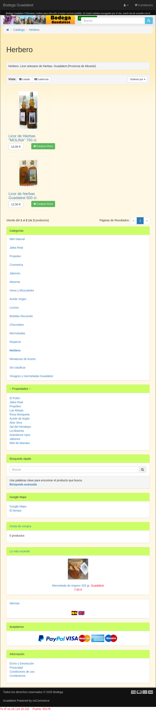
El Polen (15, 398)
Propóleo (15, 406)
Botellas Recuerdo (21, 316)
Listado (24, 79)
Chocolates (17, 324)
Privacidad (16, 667)
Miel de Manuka (20, 443)
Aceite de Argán (20, 418)
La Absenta (17, 430)
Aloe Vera (16, 422)
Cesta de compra (20, 526)
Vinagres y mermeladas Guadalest (31, 376)
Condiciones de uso (22, 671)
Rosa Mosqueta (19, 414)
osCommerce (41, 700)
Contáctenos (18, 675)
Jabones (15, 273)
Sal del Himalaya (20, 426)
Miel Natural (17, 239)
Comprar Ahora (43, 146)
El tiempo (15, 510)
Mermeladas (17, 333)
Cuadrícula (41, 79)
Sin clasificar (18, 367)
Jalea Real (16, 247)
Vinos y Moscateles (22, 290)
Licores (14, 307)
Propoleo (15, 256)
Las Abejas (17, 410)
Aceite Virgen (18, 299)
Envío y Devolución (22, 663)
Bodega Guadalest (18, 5)
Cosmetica (16, 264)
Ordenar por (137, 79)
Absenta (15, 282)
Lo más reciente (20, 551)
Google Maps (18, 506)
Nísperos (15, 341)
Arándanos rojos (20, 434)
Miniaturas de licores (23, 359)
